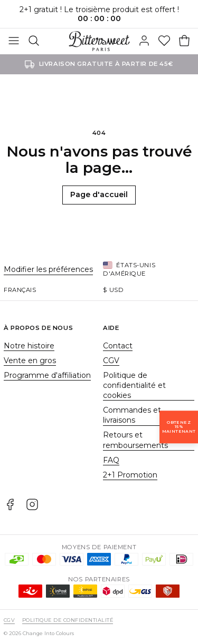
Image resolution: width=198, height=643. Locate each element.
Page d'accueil (99, 194)
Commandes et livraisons (132, 415)
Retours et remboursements (135, 440)
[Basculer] (13, 41)
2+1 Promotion (130, 475)
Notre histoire (29, 345)
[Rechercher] (33, 41)
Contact (118, 345)
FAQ (111, 460)
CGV (111, 360)
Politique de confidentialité (67, 620)
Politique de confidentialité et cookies (134, 386)
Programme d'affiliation (47, 375)
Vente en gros (30, 360)
